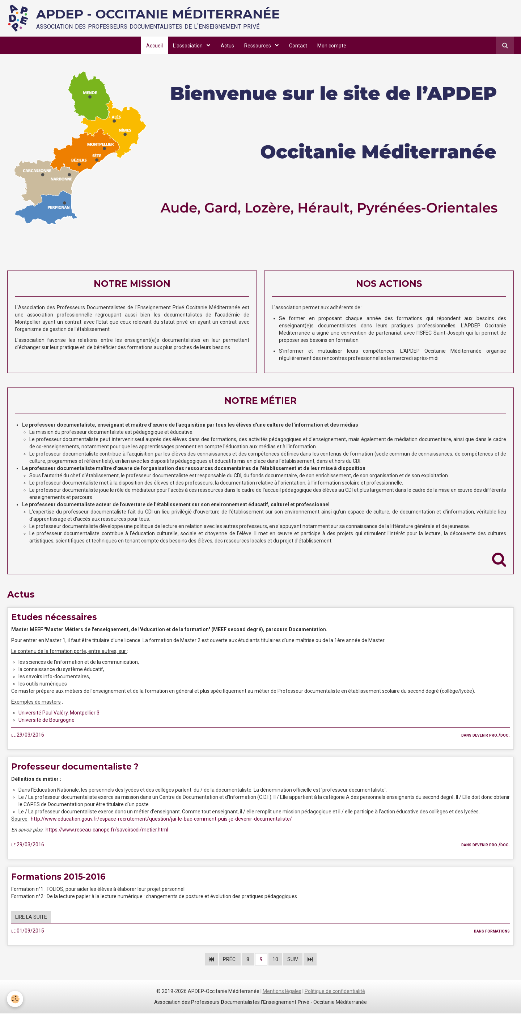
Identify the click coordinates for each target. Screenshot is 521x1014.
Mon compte (333, 46)
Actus (227, 46)
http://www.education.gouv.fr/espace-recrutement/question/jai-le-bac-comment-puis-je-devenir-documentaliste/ (161, 820)
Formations (497, 932)
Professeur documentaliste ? (78, 767)
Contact (299, 46)
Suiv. (292, 960)
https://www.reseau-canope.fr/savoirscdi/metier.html (107, 831)
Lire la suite (31, 918)
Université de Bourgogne (46, 721)
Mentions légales (282, 992)
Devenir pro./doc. (491, 735)
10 (275, 960)
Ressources (258, 46)
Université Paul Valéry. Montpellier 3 (58, 713)
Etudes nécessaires (56, 617)
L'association (187, 46)
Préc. (230, 960)
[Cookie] (15, 999)
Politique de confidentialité (335, 992)
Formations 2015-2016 (60, 877)
